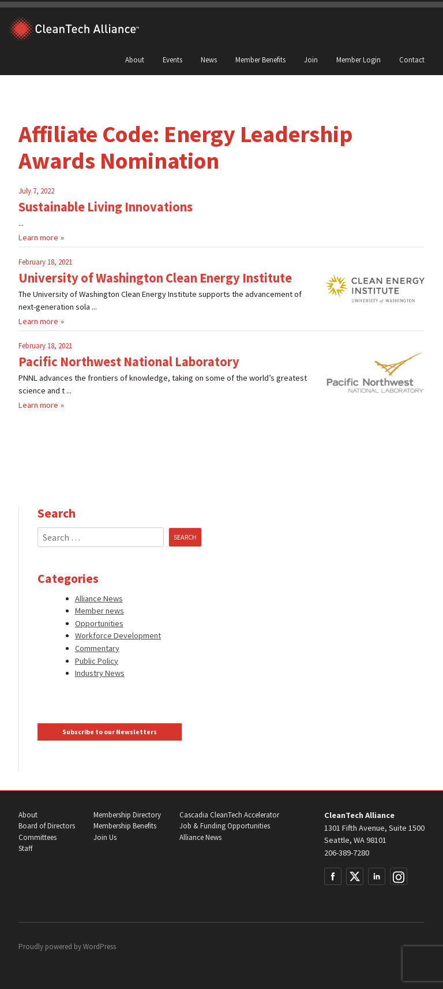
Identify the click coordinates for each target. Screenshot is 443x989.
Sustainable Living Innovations (105, 207)
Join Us (105, 837)
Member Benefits (260, 59)
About (134, 59)
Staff (25, 848)
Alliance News (99, 598)
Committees (37, 837)
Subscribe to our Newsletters (109, 732)
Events (172, 59)
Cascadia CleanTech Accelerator (229, 815)
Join (311, 59)
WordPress (99, 946)
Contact (412, 59)
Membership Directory (127, 815)
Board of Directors (46, 826)
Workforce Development (118, 635)
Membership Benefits (124, 826)
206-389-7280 (346, 852)
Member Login (358, 59)
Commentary (97, 648)
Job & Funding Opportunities (224, 826)
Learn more (38, 237)
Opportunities (99, 623)
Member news (99, 610)
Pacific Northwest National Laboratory (128, 362)
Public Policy (96, 661)
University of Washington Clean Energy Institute (155, 278)
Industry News (100, 673)
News (209, 59)
